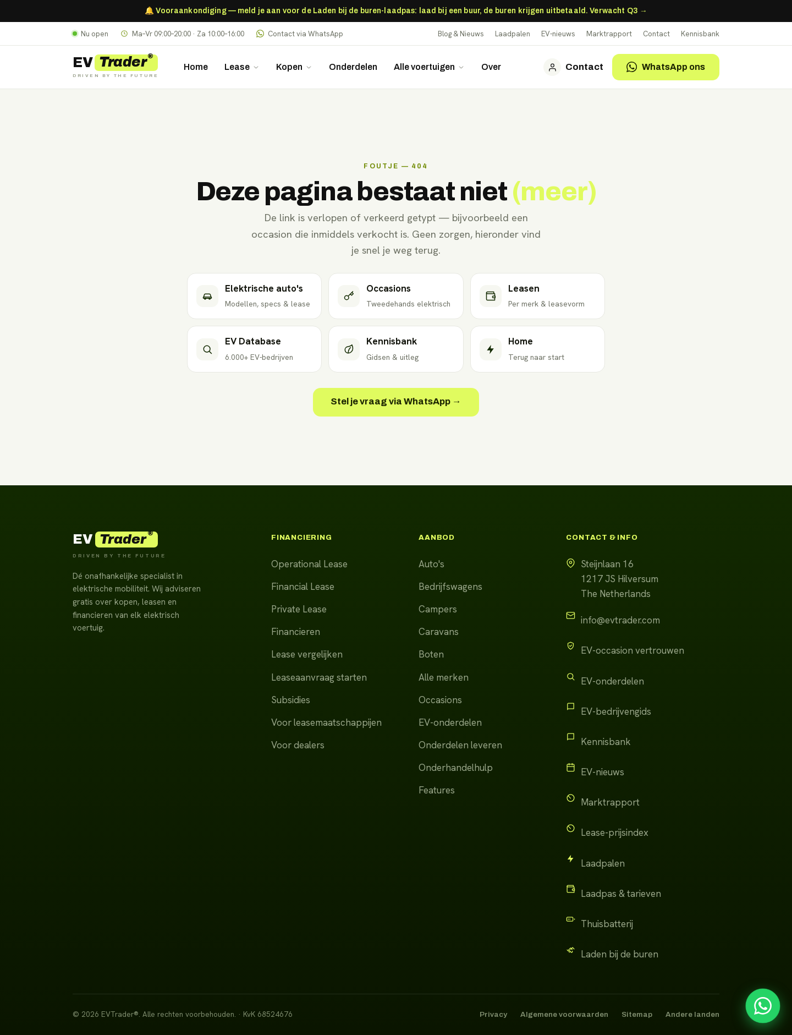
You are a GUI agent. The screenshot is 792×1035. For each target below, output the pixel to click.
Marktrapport (609, 34)
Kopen (294, 67)
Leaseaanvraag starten (319, 677)
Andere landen (692, 1014)
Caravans (439, 632)
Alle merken (444, 677)
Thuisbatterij (607, 924)
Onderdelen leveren (460, 745)
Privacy (493, 1014)
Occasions (440, 700)
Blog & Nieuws (461, 34)
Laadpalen (512, 34)
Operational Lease (309, 564)
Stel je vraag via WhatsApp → (396, 401)
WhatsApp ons (666, 67)
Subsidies (290, 700)
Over (491, 67)
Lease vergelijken (307, 654)
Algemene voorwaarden (564, 1014)
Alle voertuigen (429, 67)
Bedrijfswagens (450, 587)
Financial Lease (302, 587)
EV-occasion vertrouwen (632, 650)
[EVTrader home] (115, 67)
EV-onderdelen (450, 722)
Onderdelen (353, 67)
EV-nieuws (558, 34)
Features (437, 790)
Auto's (431, 564)
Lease (242, 67)
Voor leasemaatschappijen (326, 722)
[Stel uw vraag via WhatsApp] (763, 1006)
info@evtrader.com (620, 620)
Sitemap (637, 1014)
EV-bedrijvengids (616, 711)
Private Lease (299, 609)
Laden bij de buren (619, 954)
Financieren (295, 632)
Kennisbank (700, 34)
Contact (656, 34)
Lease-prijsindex (614, 832)
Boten (431, 654)
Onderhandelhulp (456, 768)
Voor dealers (297, 745)
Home (196, 67)
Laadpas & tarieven (621, 894)
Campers (438, 609)
